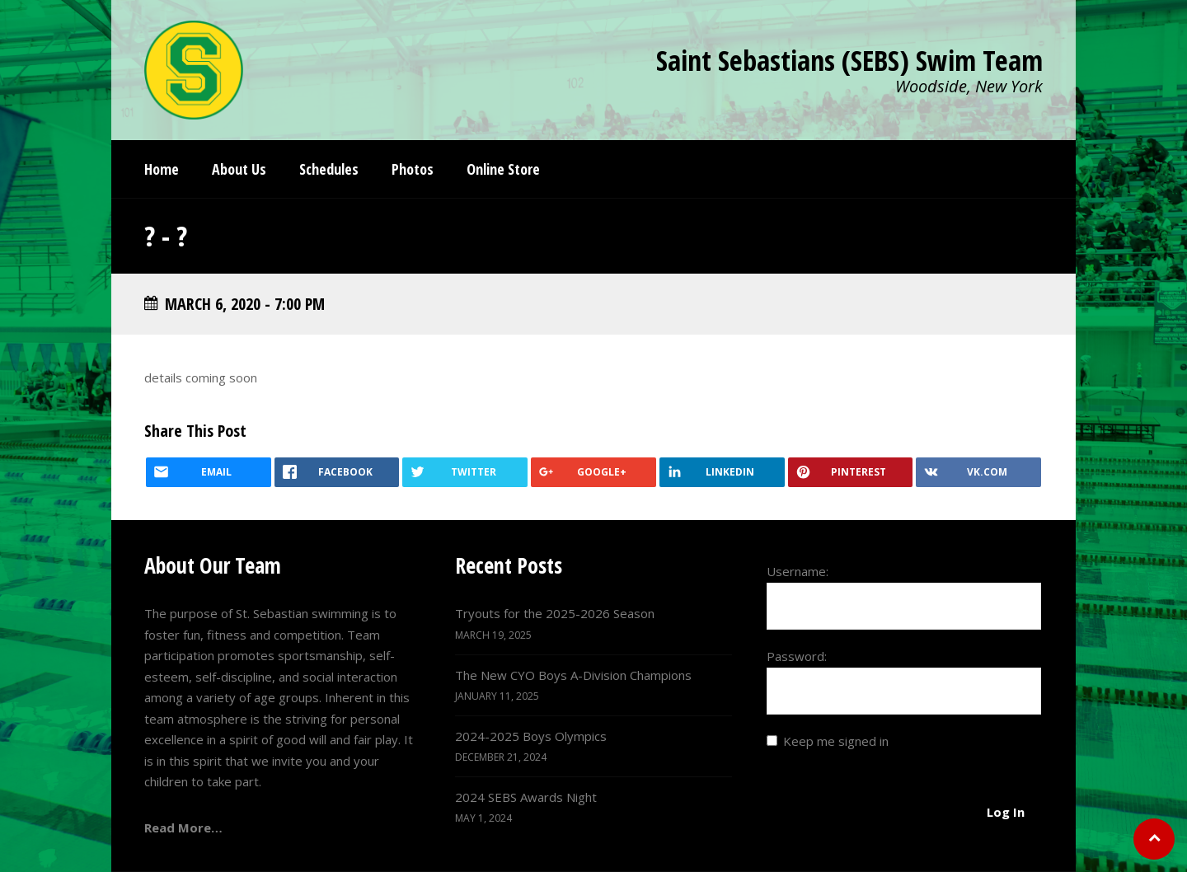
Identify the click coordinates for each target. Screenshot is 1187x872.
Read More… (183, 827)
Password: (797, 656)
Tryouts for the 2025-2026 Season (554, 613)
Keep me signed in (836, 741)
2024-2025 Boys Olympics (531, 736)
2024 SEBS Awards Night (526, 797)
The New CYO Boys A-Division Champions (573, 675)
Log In (1006, 812)
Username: (797, 571)
